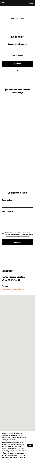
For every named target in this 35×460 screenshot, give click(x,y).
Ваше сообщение (8, 211)
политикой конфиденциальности (17, 236)
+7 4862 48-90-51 (11, 280)
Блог (17, 18)
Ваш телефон (7, 200)
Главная (12, 18)
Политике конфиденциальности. (13, 457)
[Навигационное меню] (3, 3)
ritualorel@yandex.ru (13, 289)
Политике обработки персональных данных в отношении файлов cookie (14, 453)
